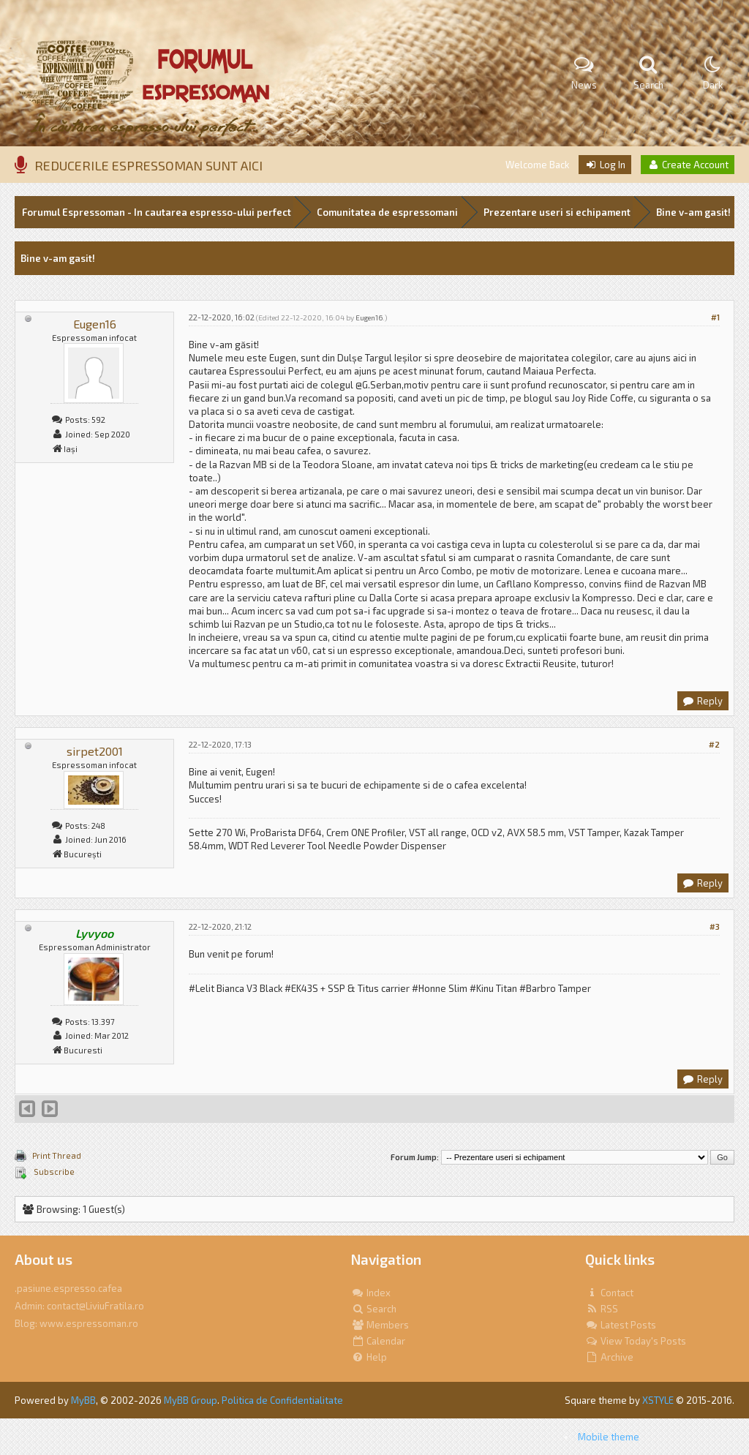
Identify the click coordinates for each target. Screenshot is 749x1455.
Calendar (378, 1341)
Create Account (688, 164)
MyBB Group (190, 1400)
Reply (702, 701)
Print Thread (56, 1155)
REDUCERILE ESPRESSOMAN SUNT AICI (148, 165)
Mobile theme (608, 1437)
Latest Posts (620, 1325)
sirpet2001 (95, 751)
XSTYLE (658, 1400)
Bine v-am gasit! (693, 212)
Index (371, 1292)
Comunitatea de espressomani (387, 212)
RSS (601, 1309)
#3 (715, 926)
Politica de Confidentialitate (282, 1400)
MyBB (83, 1400)
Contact (609, 1292)
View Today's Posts (635, 1341)
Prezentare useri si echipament (557, 212)
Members (380, 1325)
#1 (715, 317)
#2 (714, 744)
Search (373, 1309)
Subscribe (53, 1171)
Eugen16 (94, 324)
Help (369, 1357)
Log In (604, 164)
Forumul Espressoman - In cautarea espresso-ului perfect (156, 212)
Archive (609, 1357)
